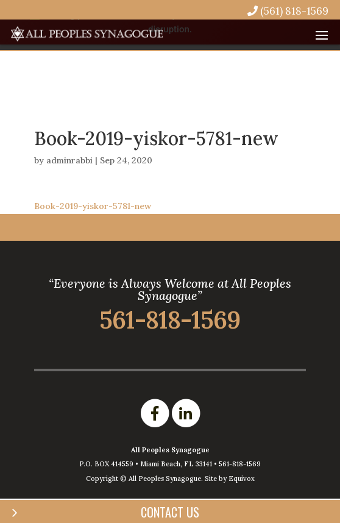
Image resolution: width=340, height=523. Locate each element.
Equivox (241, 478)
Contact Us (170, 512)
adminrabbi (69, 160)
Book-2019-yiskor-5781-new (92, 206)
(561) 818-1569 (287, 10)
